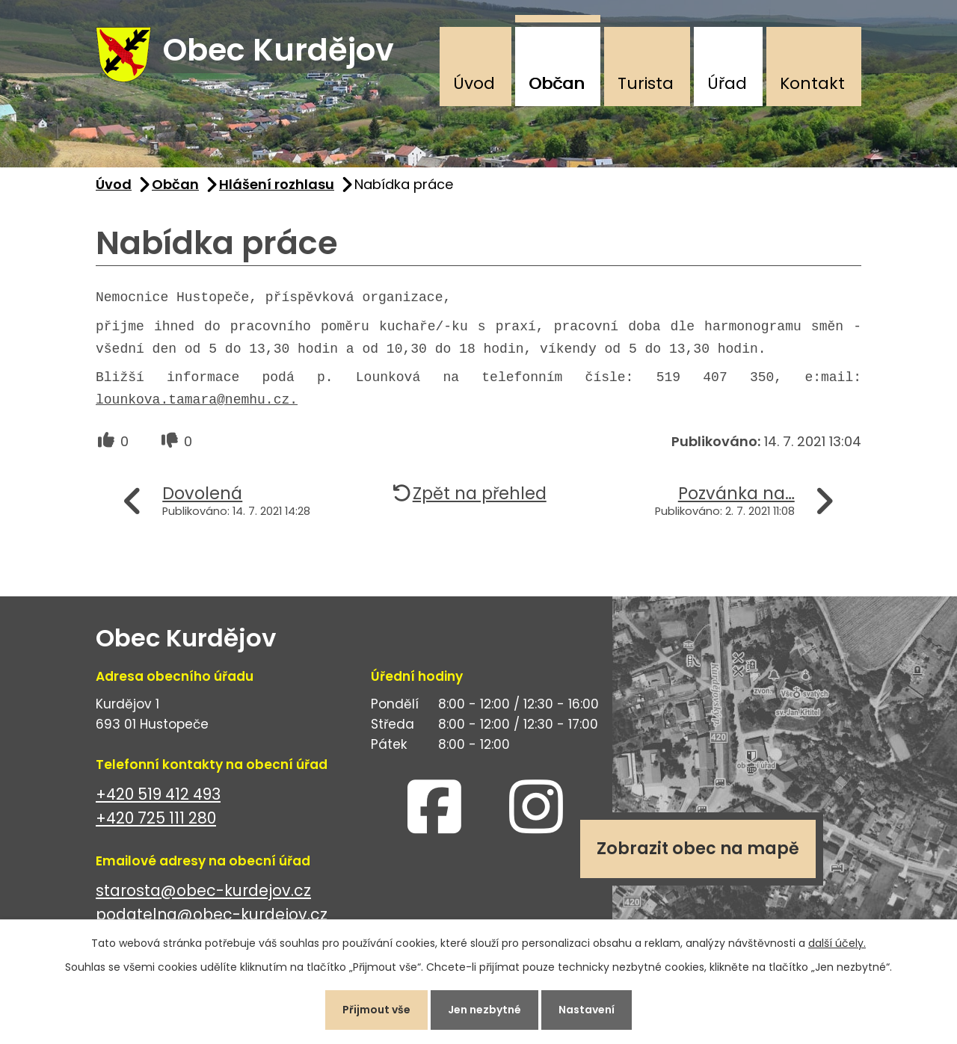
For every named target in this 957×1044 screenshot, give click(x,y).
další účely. (837, 943)
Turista (646, 83)
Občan (557, 83)
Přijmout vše (376, 1009)
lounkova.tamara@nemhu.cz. (197, 400)
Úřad (727, 83)
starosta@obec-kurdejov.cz (203, 890)
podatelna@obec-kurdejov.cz (211, 915)
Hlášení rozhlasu (276, 184)
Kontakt (812, 83)
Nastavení (586, 1009)
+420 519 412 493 (158, 794)
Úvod (474, 83)
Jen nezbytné (484, 1009)
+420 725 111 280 (156, 819)
